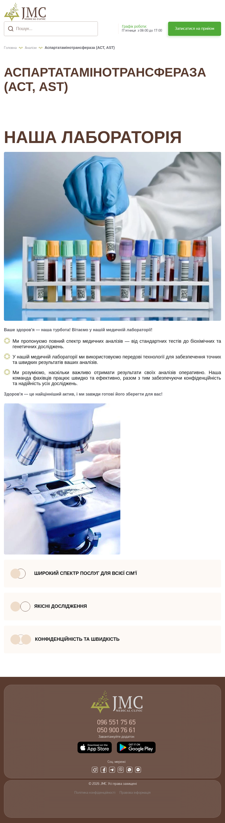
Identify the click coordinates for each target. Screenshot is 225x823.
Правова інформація (135, 793)
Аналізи (31, 48)
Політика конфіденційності (94, 793)
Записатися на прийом (194, 29)
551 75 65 (116, 722)
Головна (10, 48)
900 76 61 (116, 730)
